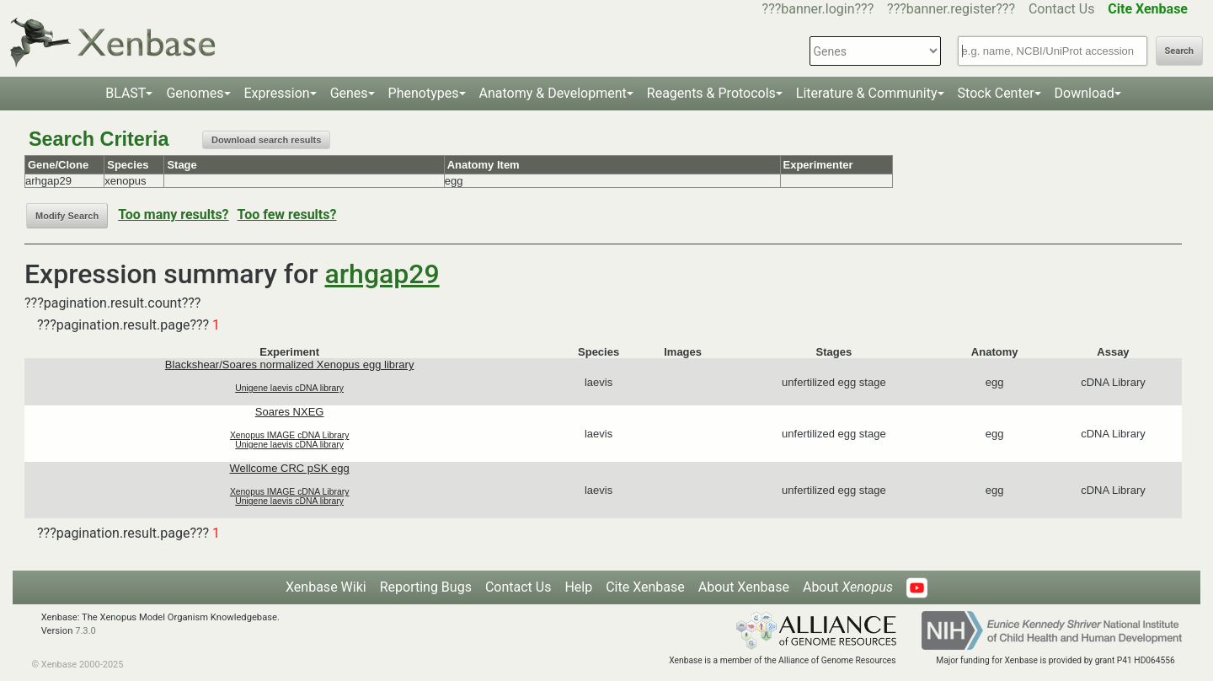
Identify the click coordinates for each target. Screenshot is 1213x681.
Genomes (194, 93)
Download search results (266, 140)
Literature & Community (867, 93)
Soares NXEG (289, 411)
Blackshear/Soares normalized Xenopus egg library (289, 364)
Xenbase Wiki (326, 587)
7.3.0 (85, 630)
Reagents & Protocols (711, 93)
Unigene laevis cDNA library (289, 388)
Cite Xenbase (645, 587)
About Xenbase (743, 587)
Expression (277, 93)
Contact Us (1062, 9)
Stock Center (996, 93)
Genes (349, 93)
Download (1084, 93)
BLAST (125, 93)
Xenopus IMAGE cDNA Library (290, 435)
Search (1179, 51)
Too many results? (173, 214)
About (848, 587)
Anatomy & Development (553, 93)
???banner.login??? (818, 9)
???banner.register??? (951, 9)
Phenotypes (423, 93)
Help (578, 587)
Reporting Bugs (426, 587)
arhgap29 (382, 274)
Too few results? (287, 214)
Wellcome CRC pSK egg (290, 468)
